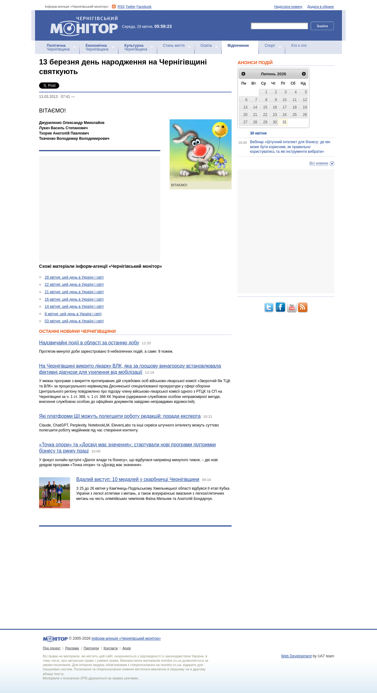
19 (305, 107)
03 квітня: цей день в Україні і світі (74, 321)
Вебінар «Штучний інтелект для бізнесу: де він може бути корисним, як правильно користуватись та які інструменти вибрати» (290, 147)
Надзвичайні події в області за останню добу (89, 342)
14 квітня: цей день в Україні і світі (74, 306)
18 (295, 107)
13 (245, 107)
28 (255, 122)
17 (284, 107)
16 (275, 107)
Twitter (130, 6)
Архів (126, 648)
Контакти (111, 648)
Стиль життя (174, 45)
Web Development (296, 656)
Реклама (72, 648)
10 (284, 100)
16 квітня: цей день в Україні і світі (74, 299)
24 (284, 115)
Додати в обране (320, 6)
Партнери (91, 648)
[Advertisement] (99, 208)
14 (255, 107)
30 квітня (258, 133)
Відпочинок (238, 45)
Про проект (51, 648)
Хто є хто (299, 45)
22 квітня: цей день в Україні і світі (74, 284)
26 (305, 115)
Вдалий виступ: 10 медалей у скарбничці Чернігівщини (137, 479)
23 (275, 115)
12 (305, 100)
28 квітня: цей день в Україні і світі (74, 277)
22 (265, 115)
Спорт (270, 45)
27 (245, 122)
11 (295, 100)
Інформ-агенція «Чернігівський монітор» (86, 25)
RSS (121, 6)
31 (284, 122)
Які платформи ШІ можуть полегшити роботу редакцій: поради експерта (120, 416)
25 (295, 115)
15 (265, 107)
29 (265, 122)
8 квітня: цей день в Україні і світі (73, 314)
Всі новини (318, 163)
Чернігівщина (58, 47)
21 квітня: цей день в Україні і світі (74, 292)
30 (275, 122)
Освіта (206, 45)
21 (255, 115)
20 (245, 115)
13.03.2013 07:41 (54, 97)
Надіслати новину (288, 6)
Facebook (143, 6)
